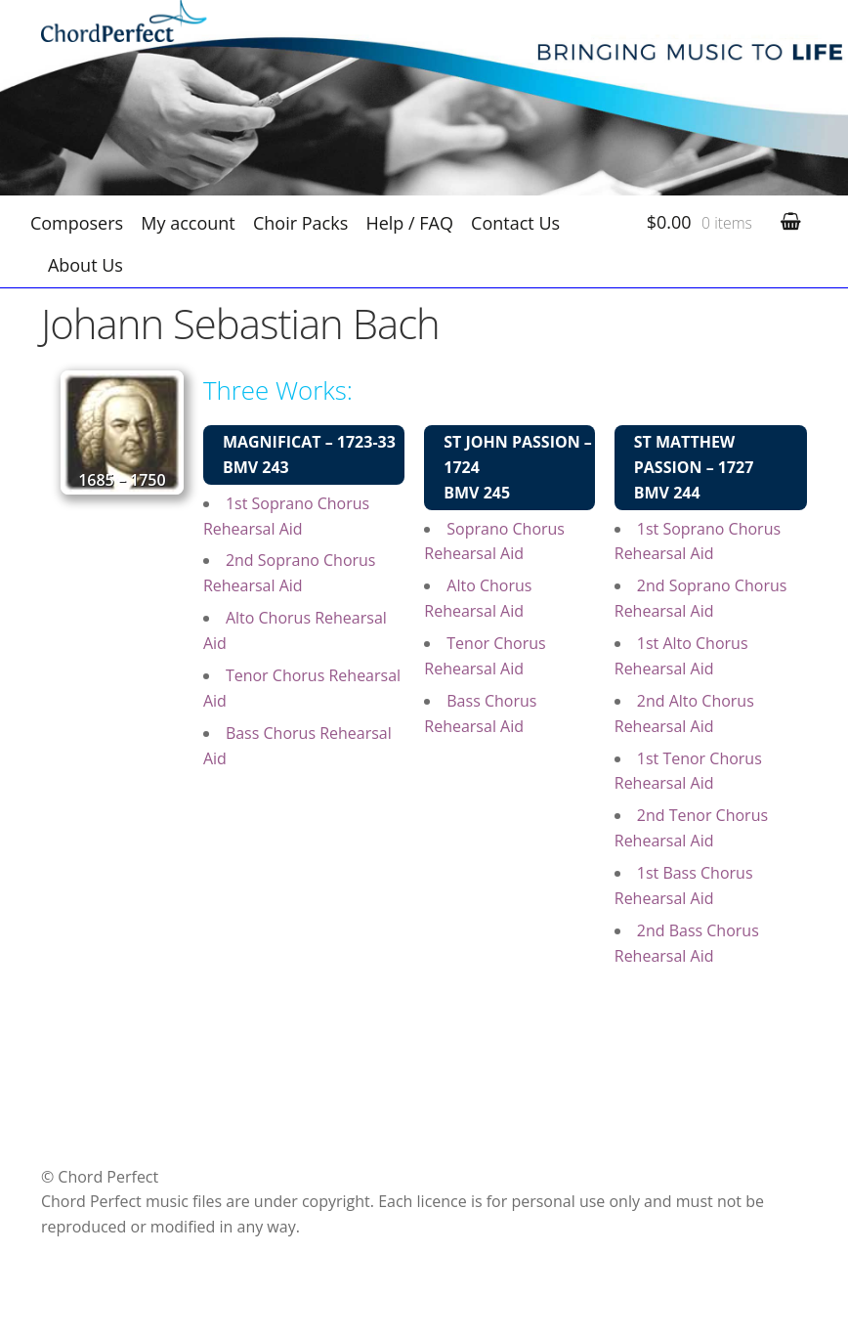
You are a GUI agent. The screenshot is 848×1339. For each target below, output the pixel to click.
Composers (76, 223)
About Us (85, 265)
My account (187, 223)
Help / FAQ (409, 223)
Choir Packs (300, 223)
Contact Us (515, 223)
